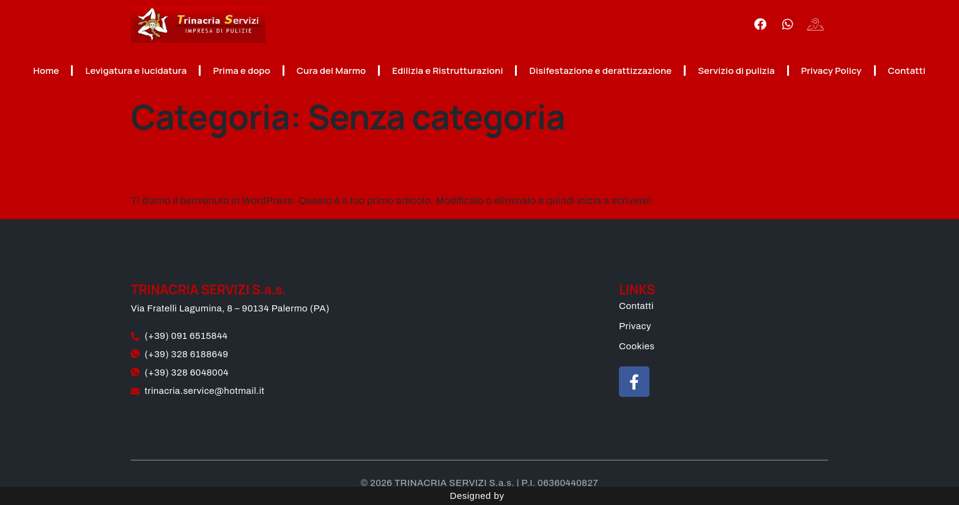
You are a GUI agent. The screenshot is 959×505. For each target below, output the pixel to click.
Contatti (907, 70)
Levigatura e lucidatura (136, 70)
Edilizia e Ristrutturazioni (447, 70)
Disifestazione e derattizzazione (600, 70)
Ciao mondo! (225, 165)
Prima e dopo (241, 70)
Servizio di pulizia (736, 70)
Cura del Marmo (331, 70)
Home (46, 70)
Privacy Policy (831, 70)
